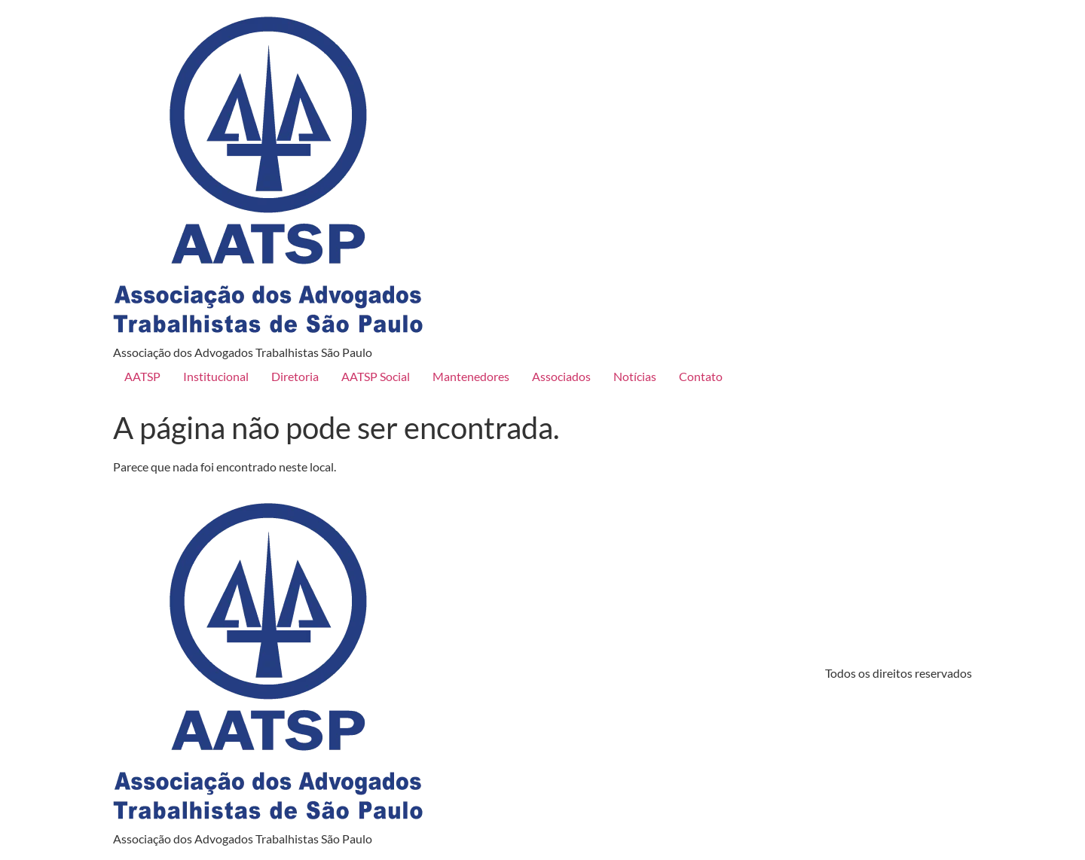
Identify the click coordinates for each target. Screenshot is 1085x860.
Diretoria (295, 376)
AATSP (142, 376)
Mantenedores (470, 376)
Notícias (634, 376)
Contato (701, 376)
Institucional (216, 376)
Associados (561, 376)
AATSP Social (375, 376)
